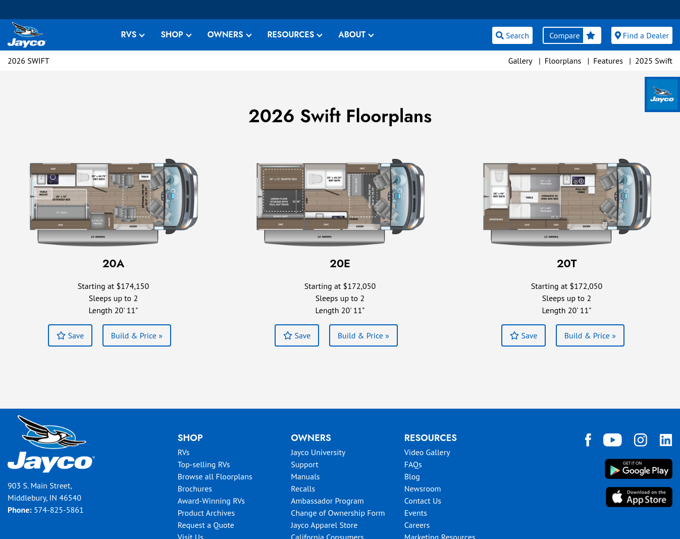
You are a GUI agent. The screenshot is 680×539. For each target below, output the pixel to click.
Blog (412, 476)
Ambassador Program (327, 501)
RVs (184, 452)
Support (304, 464)
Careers (417, 525)
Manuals (305, 476)
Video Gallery (427, 452)
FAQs (413, 464)
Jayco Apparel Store (324, 525)
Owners (311, 438)
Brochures (195, 488)
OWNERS (225, 34)
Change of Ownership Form (338, 513)
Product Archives (206, 513)
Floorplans (563, 61)
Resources (430, 438)
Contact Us (422, 501)
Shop (190, 438)
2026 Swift (28, 61)
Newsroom (422, 488)
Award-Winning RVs (211, 501)
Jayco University (318, 452)
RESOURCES (291, 34)
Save (70, 335)
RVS (129, 34)
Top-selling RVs (204, 464)
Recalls (303, 488)
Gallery (520, 61)
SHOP (172, 34)
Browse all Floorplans (215, 476)
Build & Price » (137, 335)
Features (608, 61)
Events (415, 513)
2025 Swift (653, 61)
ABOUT (351, 34)
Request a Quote (206, 525)
